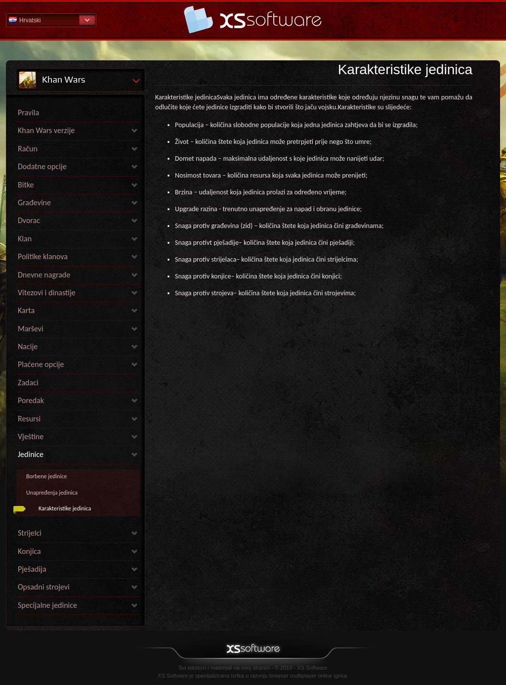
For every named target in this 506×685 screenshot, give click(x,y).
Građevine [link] (34, 202)
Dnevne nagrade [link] (44, 274)
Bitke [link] (26, 184)
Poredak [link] (31, 400)
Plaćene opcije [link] (41, 364)
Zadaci (28, 382)
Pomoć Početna (253, 19)
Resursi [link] (29, 418)
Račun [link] (28, 148)
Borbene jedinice (46, 476)
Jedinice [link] (30, 454)
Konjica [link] (29, 551)
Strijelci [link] (30, 533)
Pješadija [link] (32, 569)
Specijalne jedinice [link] (47, 605)
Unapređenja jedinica (52, 492)
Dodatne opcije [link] (42, 166)
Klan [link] (25, 238)
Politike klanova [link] (43, 256)
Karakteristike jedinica (65, 508)
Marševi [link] (30, 328)
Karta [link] (26, 310)
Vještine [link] (30, 436)
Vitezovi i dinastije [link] (47, 292)
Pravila (28, 112)
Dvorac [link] (29, 220)
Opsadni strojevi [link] (44, 587)
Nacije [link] (28, 346)
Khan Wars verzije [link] (46, 130)
